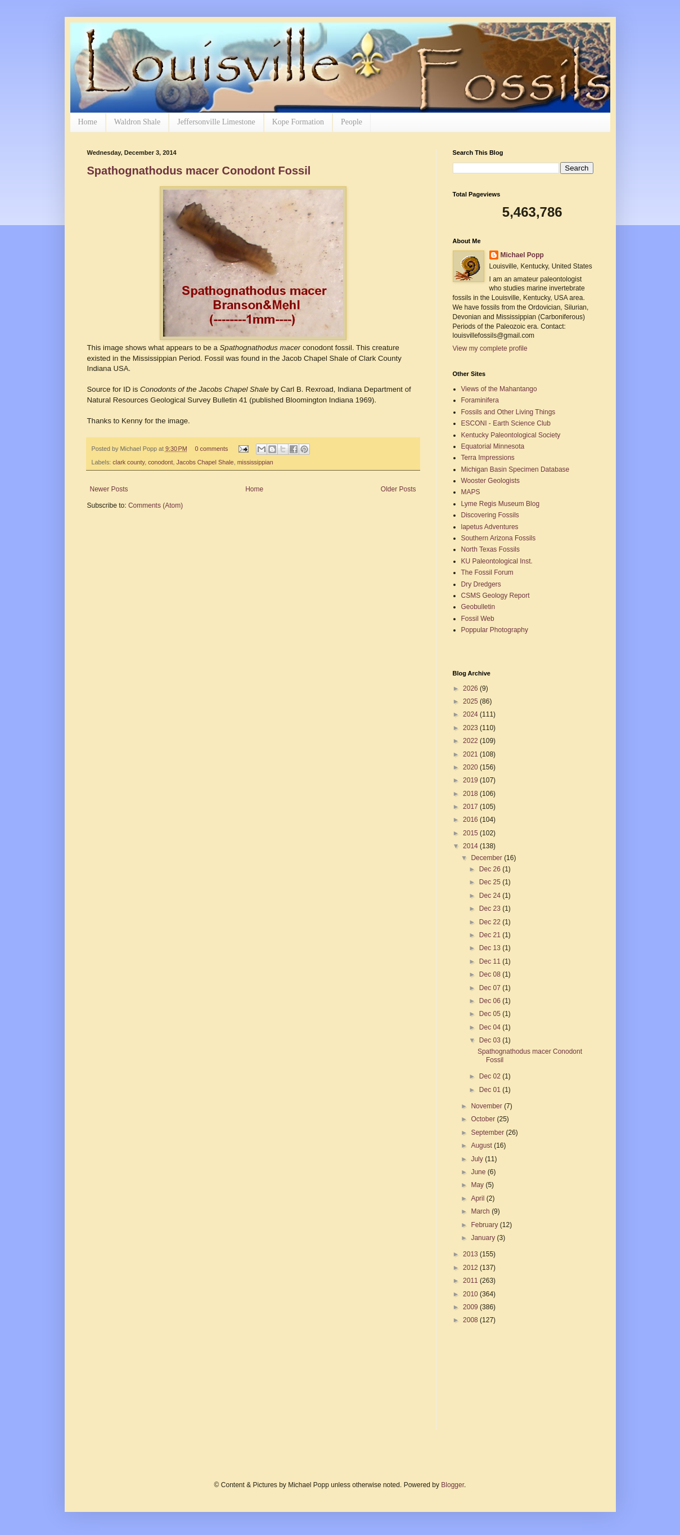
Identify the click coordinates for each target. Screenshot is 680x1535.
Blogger (452, 1485)
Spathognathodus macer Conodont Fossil (199, 170)
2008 (471, 1320)
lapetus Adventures (490, 527)
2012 (471, 1268)
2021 (471, 754)
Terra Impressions (488, 458)
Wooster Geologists (490, 481)
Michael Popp (522, 255)
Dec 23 (490, 908)
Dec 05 (490, 1014)
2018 (471, 794)
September (488, 1132)
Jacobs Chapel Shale (205, 462)
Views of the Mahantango (499, 389)
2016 (471, 820)
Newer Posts (109, 489)
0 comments (211, 448)
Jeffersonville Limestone (216, 122)
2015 (471, 833)
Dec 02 (490, 1076)
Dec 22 (490, 922)
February (485, 1225)
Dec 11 (490, 961)
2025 (471, 701)
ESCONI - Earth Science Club (506, 423)
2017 (471, 807)
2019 (471, 780)
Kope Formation (298, 122)
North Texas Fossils (490, 549)
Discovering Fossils (490, 515)
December (487, 858)
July (478, 1159)
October (484, 1119)
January (484, 1238)
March (481, 1211)
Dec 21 (490, 935)
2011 (471, 1281)
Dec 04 (490, 1027)
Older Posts (398, 489)
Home (87, 122)
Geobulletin (478, 607)
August (482, 1145)
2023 (471, 728)
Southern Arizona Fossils (498, 538)
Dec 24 (490, 895)
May (478, 1185)
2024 (471, 714)
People (351, 122)
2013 (471, 1254)
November (487, 1106)
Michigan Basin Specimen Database (515, 469)
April (478, 1198)
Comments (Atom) (155, 505)
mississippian (255, 462)
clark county (128, 462)
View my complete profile (490, 348)
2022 (471, 741)
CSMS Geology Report (495, 595)
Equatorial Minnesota (493, 446)
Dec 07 (490, 988)
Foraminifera (480, 400)
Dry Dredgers (481, 584)
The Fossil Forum (487, 572)
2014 (471, 846)
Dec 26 (490, 869)
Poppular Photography (494, 630)
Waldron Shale (137, 122)
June (479, 1172)
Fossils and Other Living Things (508, 412)
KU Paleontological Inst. (497, 561)
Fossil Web (477, 619)
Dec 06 (490, 1001)
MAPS (470, 492)
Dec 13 (490, 948)
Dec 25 (490, 882)
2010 (471, 1294)
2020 (471, 767)
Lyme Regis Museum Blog (500, 504)
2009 (471, 1307)
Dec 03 (490, 1040)
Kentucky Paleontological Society (511, 435)
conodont (160, 462)
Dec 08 (490, 974)
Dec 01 (490, 1090)
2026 (471, 688)
